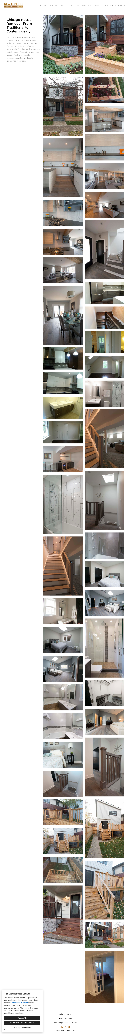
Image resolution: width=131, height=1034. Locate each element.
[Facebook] (65, 1027)
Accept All (22, 1018)
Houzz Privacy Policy (19, 1003)
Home (43, 5)
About (53, 5)
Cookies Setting (70, 1030)
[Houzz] (62, 1027)
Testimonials (83, 5)
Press (98, 5)
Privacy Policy (60, 1030)
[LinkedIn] (68, 1027)
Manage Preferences (22, 1028)
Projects (66, 5)
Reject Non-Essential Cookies (22, 1023)
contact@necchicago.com (65, 1023)
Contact (120, 5)
